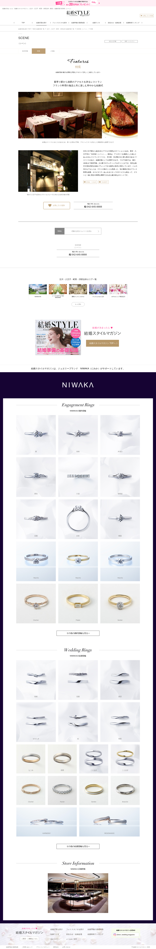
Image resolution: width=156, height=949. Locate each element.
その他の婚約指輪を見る (77, 633)
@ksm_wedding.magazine (126, 935)
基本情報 (25, 51)
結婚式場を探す (56, 929)
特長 (38, 51)
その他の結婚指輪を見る (77, 846)
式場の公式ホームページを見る (81, 231)
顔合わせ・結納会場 (74, 934)
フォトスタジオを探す (75, 929)
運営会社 (56, 947)
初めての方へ (54, 939)
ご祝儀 (52, 51)
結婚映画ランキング (95, 934)
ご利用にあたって (27, 947)
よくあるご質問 (71, 939)
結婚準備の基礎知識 (95, 929)
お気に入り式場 (147, 16)
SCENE (23, 40)
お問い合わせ (66, 947)
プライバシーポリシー (43, 947)
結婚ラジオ (54, 934)
